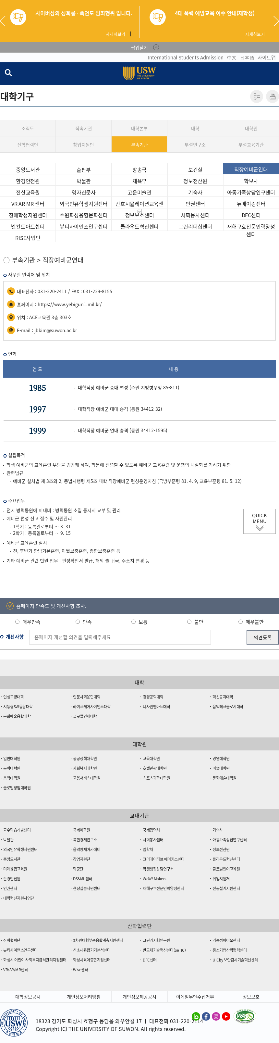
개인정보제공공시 (139, 996)
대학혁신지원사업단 (18, 898)
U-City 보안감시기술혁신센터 (235, 960)
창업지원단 (83, 144)
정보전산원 (195, 181)
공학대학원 (11, 768)
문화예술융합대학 (16, 716)
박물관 (84, 181)
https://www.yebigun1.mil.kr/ (70, 304)
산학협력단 (27, 144)
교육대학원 (151, 758)
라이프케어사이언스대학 (92, 707)
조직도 (27, 128)
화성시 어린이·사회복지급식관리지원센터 (34, 960)
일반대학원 (11, 758)
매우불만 (255, 621)
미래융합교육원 (15, 869)
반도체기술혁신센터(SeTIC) (164, 950)
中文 (232, 57)
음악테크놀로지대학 (227, 707)
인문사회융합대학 (86, 697)
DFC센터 (251, 215)
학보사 (251, 181)
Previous (5, 21)
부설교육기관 (251, 144)
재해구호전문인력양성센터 (251, 226)
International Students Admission (186, 57)
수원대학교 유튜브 (226, 1016)
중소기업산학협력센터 (229, 950)
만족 (87, 621)
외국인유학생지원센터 (84, 203)
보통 (143, 621)
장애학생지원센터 (28, 215)
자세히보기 (115, 34)
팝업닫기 (139, 47)
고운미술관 (139, 192)
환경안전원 (28, 181)
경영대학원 (221, 758)
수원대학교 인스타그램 (216, 1016)
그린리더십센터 (195, 226)
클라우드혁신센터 (139, 226)
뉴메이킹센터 (251, 203)
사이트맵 (267, 57)
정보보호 (251, 996)
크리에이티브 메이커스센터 (164, 859)
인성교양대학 (13, 697)
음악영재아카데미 (86, 849)
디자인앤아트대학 (156, 707)
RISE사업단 (28, 238)
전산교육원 (28, 192)
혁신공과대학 (222, 697)
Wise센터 (80, 970)
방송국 (139, 169)
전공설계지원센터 (226, 888)
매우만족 (31, 621)
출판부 (84, 169)
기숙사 (195, 192)
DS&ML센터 (82, 879)
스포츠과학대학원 (156, 778)
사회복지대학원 (85, 768)
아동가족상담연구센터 (251, 192)
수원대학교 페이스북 (206, 1016)
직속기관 (83, 128)
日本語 (247, 57)
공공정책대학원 (85, 758)
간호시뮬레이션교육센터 (139, 204)
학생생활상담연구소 (158, 869)
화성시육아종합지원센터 (92, 960)
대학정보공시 (28, 996)
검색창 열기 (8, 72)
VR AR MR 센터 (27, 203)
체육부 (139, 181)
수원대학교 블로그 (196, 1016)
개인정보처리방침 (84, 996)
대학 (195, 128)
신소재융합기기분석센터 (92, 950)
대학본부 (139, 128)
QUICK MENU (259, 518)
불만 (198, 621)
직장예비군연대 (251, 169)
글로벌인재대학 (85, 716)
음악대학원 (11, 778)
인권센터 (195, 203)
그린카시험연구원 (156, 940)
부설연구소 (195, 144)
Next (276, 21)
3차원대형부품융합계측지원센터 (98, 940)
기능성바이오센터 (226, 940)
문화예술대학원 (224, 778)
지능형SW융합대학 (18, 707)
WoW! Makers (154, 879)
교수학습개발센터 (16, 830)
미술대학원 (221, 768)
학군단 (78, 869)
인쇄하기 (272, 96)
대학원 (251, 128)
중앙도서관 (28, 169)
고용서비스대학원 (86, 778)
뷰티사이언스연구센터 (84, 226)
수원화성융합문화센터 (84, 215)
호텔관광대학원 (155, 768)
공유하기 (256, 96)
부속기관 (139, 144)
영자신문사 (84, 192)
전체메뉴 (274, 74)
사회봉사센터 (195, 215)
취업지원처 (221, 879)
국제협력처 (151, 830)
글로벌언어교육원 (226, 869)
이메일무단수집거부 (195, 996)
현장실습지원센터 (86, 888)
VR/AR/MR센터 (15, 970)
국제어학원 (81, 830)
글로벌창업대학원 (16, 788)
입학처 (148, 849)
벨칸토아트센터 (28, 226)
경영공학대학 (153, 697)
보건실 (195, 169)
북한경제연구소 (85, 840)
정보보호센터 (139, 215)
